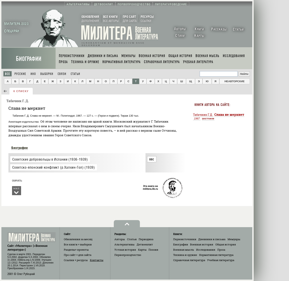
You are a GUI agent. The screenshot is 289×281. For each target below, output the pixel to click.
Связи (62, 74)
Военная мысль (183, 249)
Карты (142, 249)
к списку (21, 91)
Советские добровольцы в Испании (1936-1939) (50, 159)
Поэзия (153, 249)
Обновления (78, 239)
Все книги (78, 244)
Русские (20, 74)
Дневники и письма (211, 239)
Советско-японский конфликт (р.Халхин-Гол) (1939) (53, 167)
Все (7, 74)
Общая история (225, 244)
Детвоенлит (145, 244)
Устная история (125, 249)
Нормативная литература (216, 255)
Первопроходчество (127, 255)
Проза (221, 249)
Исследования (205, 249)
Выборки (46, 74)
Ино (33, 74)
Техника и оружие (185, 255)
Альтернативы (124, 244)
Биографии (28, 59)
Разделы (76, 249)
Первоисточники (184, 239)
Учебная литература (220, 260)
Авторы (119, 239)
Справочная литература (189, 260)
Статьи (75, 74)
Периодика (146, 239)
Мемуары (234, 239)
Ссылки (76, 260)
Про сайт (77, 255)
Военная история (201, 244)
